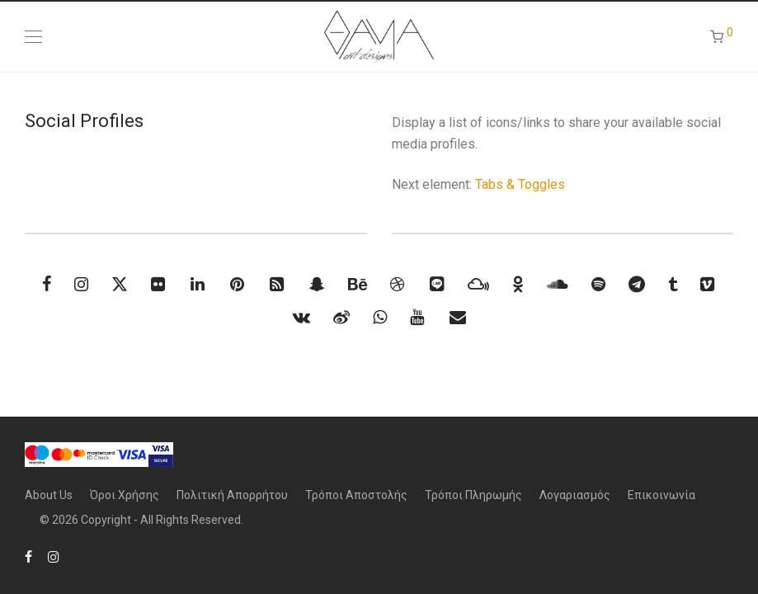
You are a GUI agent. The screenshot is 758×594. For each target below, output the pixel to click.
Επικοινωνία (661, 495)
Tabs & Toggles (520, 184)
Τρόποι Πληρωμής (473, 495)
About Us (49, 495)
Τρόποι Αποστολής (356, 495)
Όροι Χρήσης (124, 495)
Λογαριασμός (574, 495)
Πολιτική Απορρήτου (232, 495)
